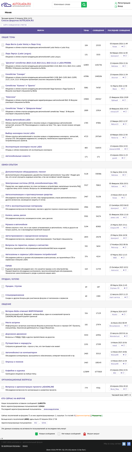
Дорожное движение (16, 334)
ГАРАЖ (8, 266)
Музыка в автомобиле (16, 224)
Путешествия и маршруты (18, 343)
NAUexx (114, 66)
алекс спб (115, 217)
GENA (44, 423)
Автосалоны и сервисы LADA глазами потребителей (31, 254)
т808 (115, 258)
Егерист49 (115, 228)
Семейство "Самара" (15, 74)
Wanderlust (115, 336)
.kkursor (114, 77)
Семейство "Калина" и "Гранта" (20, 86)
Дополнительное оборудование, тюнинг (25, 172)
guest (114, 158)
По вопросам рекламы (10, 446)
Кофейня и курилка (15, 371)
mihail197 (115, 112)
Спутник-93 (114, 288)
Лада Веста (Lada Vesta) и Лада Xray (23, 44)
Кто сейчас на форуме (13, 398)
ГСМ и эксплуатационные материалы (23, 206)
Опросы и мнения (14, 362)
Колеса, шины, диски (15, 215)
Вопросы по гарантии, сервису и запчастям (26, 245)
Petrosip (114, 247)
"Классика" (10, 97)
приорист (115, 56)
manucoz (115, 270)
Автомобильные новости (17, 156)
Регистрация (124, 3)
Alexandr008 (114, 149)
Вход (120, 6)
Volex (114, 47)
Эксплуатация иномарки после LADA (23, 147)
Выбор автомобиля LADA (17, 120)
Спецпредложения (14, 295)
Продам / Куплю (10, 279)
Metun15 (114, 124)
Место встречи (12, 323)
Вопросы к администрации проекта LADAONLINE (29, 387)
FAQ (79, 186)
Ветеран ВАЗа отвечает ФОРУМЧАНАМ (24, 311)
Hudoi (114, 314)
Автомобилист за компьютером (21, 353)
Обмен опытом (10, 164)
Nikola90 (114, 355)
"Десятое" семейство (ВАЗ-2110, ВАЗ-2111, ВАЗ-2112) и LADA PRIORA (38, 63)
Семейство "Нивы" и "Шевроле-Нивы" (23, 108)
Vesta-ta (114, 138)
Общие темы (8, 37)
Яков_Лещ (115, 389)
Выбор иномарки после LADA (20, 133)
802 (114, 373)
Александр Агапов (51, 409)
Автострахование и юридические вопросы (26, 236)
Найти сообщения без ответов (15, 25)
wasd (115, 345)
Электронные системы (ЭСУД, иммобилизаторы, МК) (31, 183)
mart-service (115, 297)
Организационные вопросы (17, 379)
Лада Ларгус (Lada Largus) (18, 54)
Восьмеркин (115, 326)
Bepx (115, 89)
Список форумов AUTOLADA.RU (17, 20)
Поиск (25, 446)
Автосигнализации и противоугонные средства (28, 195)
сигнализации (46, 188)
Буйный (115, 100)
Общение (6, 304)
